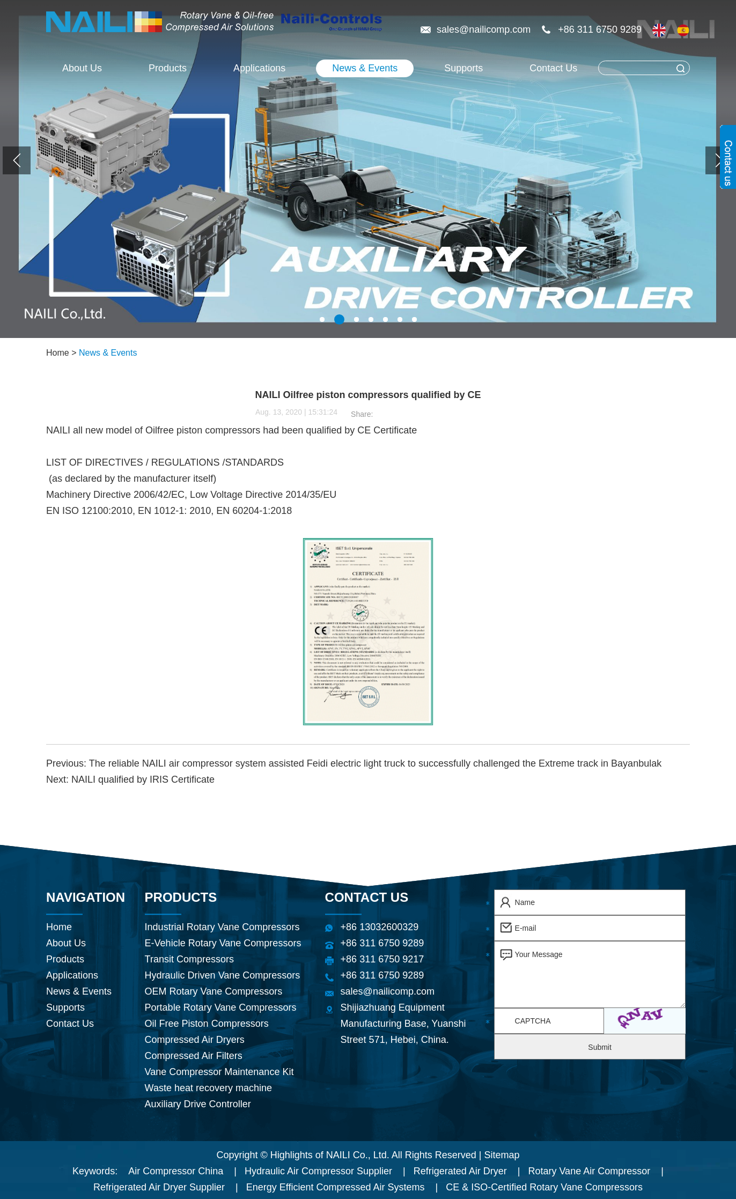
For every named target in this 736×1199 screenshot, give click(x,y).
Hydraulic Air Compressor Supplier (318, 1171)
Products (168, 68)
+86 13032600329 (380, 927)
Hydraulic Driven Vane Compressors (222, 975)
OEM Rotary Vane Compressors (214, 991)
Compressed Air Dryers (195, 1039)
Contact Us (553, 68)
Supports (463, 68)
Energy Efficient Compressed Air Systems (335, 1187)
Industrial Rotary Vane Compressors (222, 927)
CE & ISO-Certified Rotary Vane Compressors (544, 1187)
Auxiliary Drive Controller (198, 1104)
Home (57, 352)
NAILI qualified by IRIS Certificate (143, 779)
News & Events (365, 68)
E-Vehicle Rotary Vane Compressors (223, 943)
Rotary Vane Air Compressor (589, 1171)
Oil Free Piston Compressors (207, 1023)
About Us (82, 68)
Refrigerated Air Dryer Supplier (159, 1187)
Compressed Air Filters (193, 1055)
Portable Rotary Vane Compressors (221, 1007)
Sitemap (502, 1155)
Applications (259, 68)
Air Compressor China (175, 1171)
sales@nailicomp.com (485, 29)
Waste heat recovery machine (208, 1088)
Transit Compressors (189, 959)
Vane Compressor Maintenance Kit (219, 1071)
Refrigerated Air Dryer (460, 1171)
